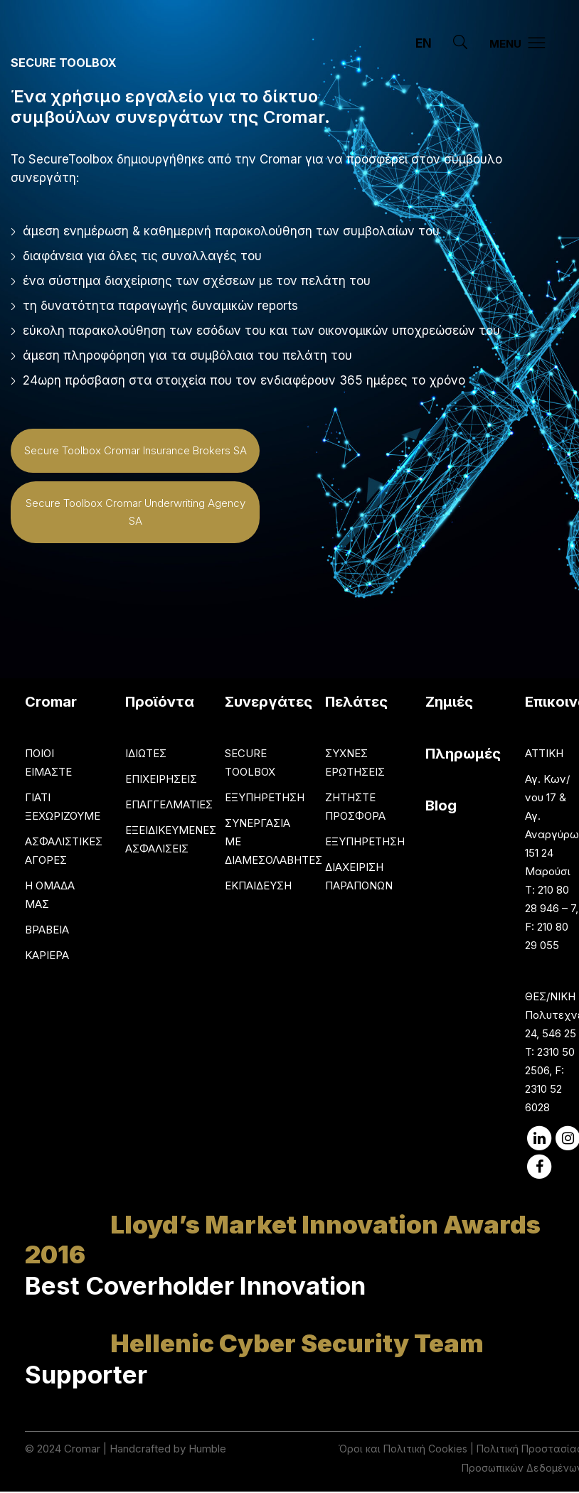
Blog (441, 805)
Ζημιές (449, 701)
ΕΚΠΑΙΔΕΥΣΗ (258, 885)
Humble (207, 1448)
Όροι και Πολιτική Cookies (403, 1449)
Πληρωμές (463, 753)
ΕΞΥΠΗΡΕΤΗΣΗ (264, 797)
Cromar (82, 1448)
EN (423, 43)
